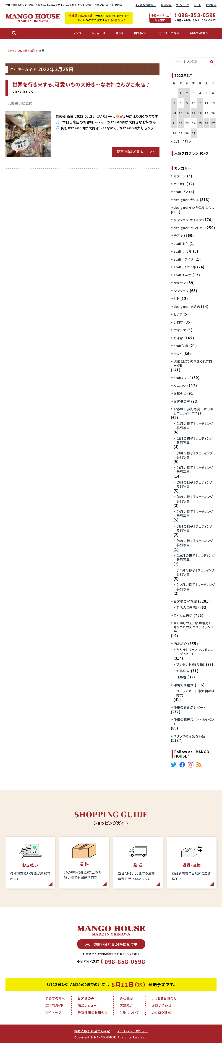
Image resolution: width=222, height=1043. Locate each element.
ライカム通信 (183, 615)
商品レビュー (87, 1005)
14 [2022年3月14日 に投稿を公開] (174, 113)
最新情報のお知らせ (92, 1012)
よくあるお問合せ (146, 5)
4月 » (186, 141)
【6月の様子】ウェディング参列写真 (194, 499)
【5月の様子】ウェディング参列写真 (194, 484)
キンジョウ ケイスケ (188, 220)
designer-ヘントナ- (189, 228)
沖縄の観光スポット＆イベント (194, 721)
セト (177, 298)
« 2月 (175, 141)
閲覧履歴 (211, 5)
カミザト (180, 184)
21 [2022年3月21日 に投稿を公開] (174, 123)
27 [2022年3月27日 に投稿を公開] (213, 123)
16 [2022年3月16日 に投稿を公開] (187, 113)
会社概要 (126, 998)
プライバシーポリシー (132, 1031)
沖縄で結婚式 (184, 685)
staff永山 (181, 346)
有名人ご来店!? (187, 607)
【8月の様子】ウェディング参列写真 (194, 528)
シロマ (178, 322)
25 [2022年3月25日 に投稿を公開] (200, 123)
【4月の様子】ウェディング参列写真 (194, 469)
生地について (129, 1012)
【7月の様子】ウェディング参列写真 (194, 514)
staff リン (181, 192)
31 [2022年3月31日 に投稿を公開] (194, 133)
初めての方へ (55, 998)
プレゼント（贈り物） (190, 664)
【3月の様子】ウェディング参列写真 (194, 455)
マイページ (182, 5)
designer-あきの (187, 306)
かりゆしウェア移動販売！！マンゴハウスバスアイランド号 (193, 627)
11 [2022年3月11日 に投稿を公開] (200, 103)
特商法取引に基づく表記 (92, 1031)
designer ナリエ (186, 200)
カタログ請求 (161, 1012)
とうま (178, 314)
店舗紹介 (126, 1005)
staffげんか (182, 275)
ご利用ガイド (54, 1005)
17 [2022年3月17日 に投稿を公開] (194, 113)
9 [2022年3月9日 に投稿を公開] (187, 103)
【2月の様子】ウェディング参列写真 (194, 440)
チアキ (178, 235)
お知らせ (180, 393)
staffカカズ (182, 378)
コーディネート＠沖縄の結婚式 (195, 693)
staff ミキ (181, 243)
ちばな (178, 338)
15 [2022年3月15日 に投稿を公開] (181, 113)
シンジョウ (181, 291)
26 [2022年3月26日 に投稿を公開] (206, 123)
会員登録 (166, 5)
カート (197, 5)
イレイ (178, 354)
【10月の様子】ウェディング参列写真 (195, 557)
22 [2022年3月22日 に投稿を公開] (181, 123)
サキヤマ (180, 283)
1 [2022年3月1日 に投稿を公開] (181, 93)
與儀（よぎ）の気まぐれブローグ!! (193, 363)
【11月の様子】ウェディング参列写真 (195, 572)
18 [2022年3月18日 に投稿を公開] (200, 113)
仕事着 (181, 677)
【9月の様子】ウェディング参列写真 (194, 543)
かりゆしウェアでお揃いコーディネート (195, 652)
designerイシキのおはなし (194, 207)
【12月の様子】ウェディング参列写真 (195, 587)
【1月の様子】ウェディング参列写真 (194, 425)
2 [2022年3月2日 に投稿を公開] (187, 93)
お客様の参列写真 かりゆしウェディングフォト (193, 411)
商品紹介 (180, 644)
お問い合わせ (161, 1005)
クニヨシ (180, 386)
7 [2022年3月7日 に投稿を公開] (174, 103)
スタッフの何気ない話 (189, 736)
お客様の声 (182, 401)
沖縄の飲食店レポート (190, 707)
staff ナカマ (183, 251)
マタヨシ (180, 176)
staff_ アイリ (183, 259)
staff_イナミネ (185, 267)
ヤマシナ (180, 330)
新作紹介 (183, 671)
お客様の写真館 (20, 103)
